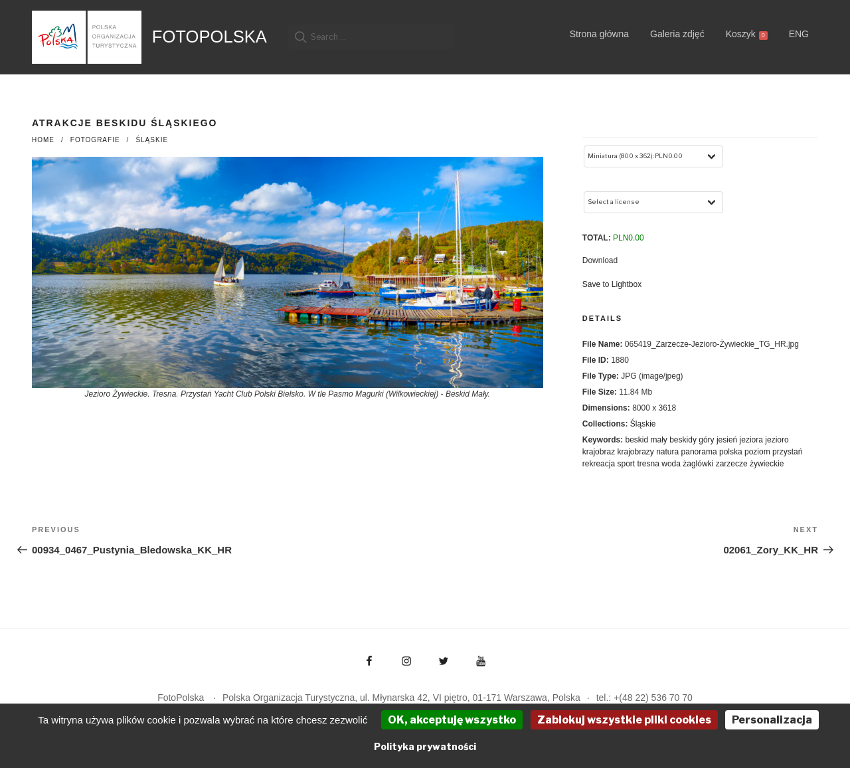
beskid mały (646, 439)
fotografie (95, 140)
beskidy (683, 439)
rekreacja (598, 463)
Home (43, 140)
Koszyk (747, 34)
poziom (757, 451)
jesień (727, 439)
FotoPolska (209, 36)
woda (671, 463)
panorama (699, 451)
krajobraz (598, 451)
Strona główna (600, 34)
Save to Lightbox (611, 284)
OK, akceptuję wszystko (452, 720)
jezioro (776, 439)
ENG (799, 34)
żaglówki (698, 463)
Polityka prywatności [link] (425, 746)
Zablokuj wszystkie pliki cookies (624, 720)
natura (667, 451)
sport (626, 463)
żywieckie (767, 463)
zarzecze (732, 463)
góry (706, 439)
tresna (648, 463)
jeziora (751, 439)
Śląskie (151, 140)
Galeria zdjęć (677, 34)
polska (730, 451)
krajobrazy (635, 451)
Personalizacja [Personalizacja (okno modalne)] (772, 720)
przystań (787, 451)
